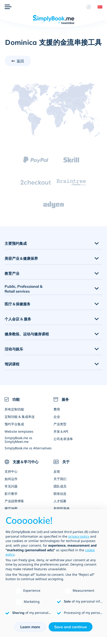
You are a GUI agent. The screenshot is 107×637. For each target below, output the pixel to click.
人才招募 (60, 501)
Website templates (19, 431)
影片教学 (11, 493)
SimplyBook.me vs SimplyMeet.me (18, 440)
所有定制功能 (14, 409)
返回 (20, 61)
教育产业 (12, 273)
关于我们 (60, 479)
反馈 (57, 471)
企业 (57, 416)
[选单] (8, 6)
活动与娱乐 (14, 349)
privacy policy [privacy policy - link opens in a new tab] (78, 536)
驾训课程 (12, 364)
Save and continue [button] (70, 627)
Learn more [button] (30, 627)
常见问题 (11, 486)
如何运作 (11, 479)
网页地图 (11, 508)
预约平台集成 (14, 424)
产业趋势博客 (14, 501)
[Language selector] (98, 7)
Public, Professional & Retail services (23, 289)
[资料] (88, 7)
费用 (57, 409)
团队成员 (60, 486)
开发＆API (61, 431)
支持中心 (11, 471)
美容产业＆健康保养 (21, 258)
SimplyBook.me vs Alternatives (28, 448)
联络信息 (60, 493)
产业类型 (60, 424)
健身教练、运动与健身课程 (27, 334)
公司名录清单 (63, 439)
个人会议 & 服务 (18, 319)
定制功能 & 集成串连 (20, 416)
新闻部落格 (62, 508)
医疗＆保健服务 (17, 304)
